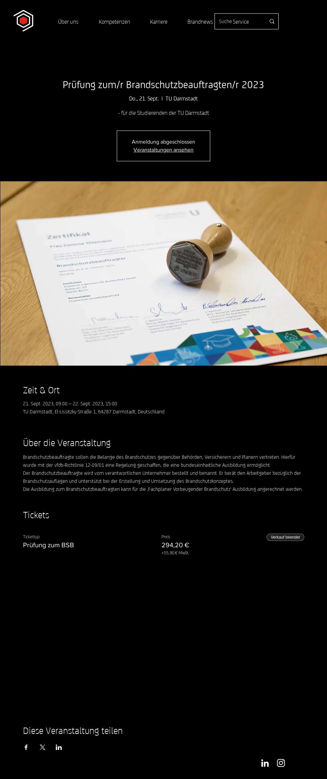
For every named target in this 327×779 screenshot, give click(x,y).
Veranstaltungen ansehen (163, 150)
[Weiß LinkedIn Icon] (265, 763)
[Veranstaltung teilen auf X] (42, 747)
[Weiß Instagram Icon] (281, 763)
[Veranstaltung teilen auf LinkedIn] (59, 747)
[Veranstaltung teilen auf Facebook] (26, 747)
